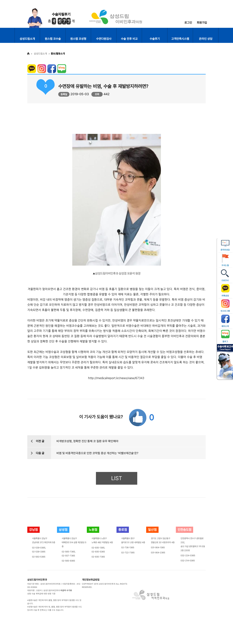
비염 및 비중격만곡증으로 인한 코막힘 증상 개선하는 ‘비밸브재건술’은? (97, 453)
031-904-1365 (158, 547)
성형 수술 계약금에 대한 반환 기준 (41, 594)
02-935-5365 (98, 551)
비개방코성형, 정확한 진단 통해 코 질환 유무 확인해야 (87, 441)
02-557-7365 (68, 555)
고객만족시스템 (180, 39)
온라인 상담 (205, 39)
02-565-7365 (68, 551)
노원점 (93, 530)
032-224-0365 (188, 555)
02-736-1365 (127, 547)
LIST (116, 478)
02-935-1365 (98, 547)
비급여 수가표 (66, 590)
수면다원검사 (103, 39)
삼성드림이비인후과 (37, 579)
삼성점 (63, 530)
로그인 (188, 22)
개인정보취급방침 (90, 579)
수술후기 (155, 39)
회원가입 (202, 22)
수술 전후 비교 (129, 39)
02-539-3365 (38, 551)
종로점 (122, 530)
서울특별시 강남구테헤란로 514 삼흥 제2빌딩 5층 (74, 542)
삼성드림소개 (27, 39)
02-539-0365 (38, 547)
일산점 (152, 530)
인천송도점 (184, 530)
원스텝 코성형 (78, 39)
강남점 (33, 530)
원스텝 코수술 (53, 39)
